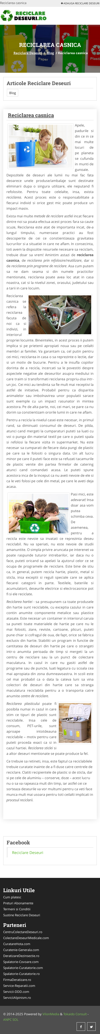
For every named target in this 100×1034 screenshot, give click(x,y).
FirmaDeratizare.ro (17, 980)
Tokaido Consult (75, 1014)
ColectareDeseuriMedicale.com (26, 938)
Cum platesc (12, 897)
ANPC (7, 1019)
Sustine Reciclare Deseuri (21, 915)
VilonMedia (50, 1014)
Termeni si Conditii (16, 909)
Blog (50, 53)
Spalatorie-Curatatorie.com (23, 968)
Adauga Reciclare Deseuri (80, 3)
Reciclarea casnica (31, 115)
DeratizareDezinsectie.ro (21, 956)
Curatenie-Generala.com (21, 950)
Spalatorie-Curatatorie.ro (21, 974)
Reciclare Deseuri (28, 53)
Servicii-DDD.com (16, 991)
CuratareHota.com (16, 944)
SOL (15, 1019)
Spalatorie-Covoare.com (21, 962)
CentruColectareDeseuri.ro (22, 932)
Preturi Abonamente (18, 903)
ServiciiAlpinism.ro (17, 997)
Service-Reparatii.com (19, 986)
